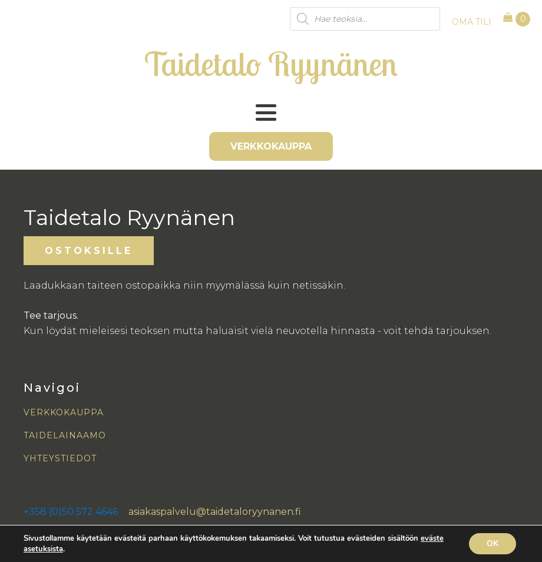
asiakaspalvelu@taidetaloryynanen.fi (214, 511)
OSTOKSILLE (89, 250)
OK (492, 543)
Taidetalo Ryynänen (271, 63)
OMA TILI (471, 21)
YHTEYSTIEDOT (60, 458)
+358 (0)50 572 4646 (71, 511)
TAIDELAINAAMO (65, 435)
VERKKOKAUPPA (271, 146)
